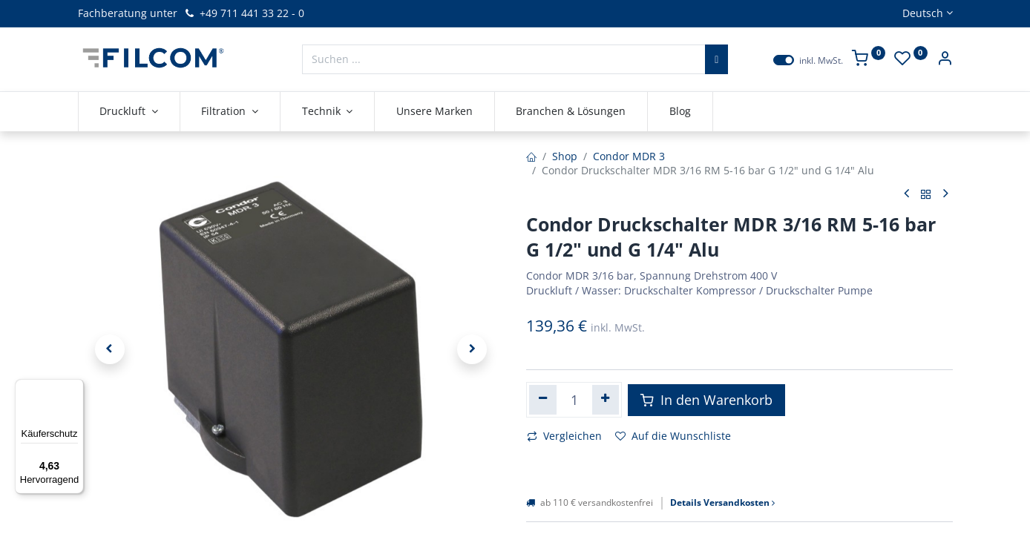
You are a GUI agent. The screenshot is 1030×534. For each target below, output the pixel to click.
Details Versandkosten (722, 503)
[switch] (783, 60)
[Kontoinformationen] (944, 60)
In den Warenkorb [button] (706, 400)
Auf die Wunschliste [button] (673, 436)
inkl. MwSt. (821, 61)
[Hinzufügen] (606, 400)
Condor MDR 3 (629, 156)
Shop (564, 156)
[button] (110, 349)
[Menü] (75, 388)
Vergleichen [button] (564, 436)
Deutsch (922, 13)
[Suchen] (716, 59)
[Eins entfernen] (543, 400)
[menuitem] (434, 111)
